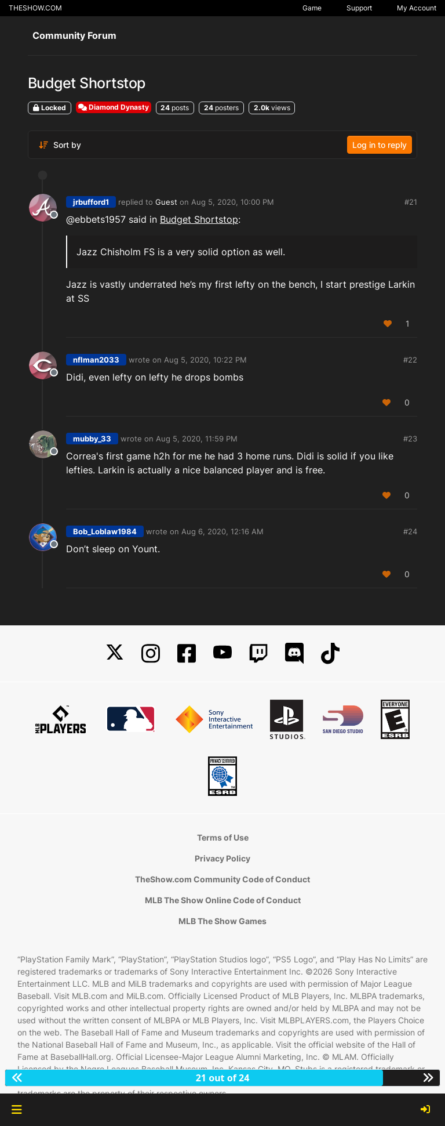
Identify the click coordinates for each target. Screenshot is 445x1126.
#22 (410, 359)
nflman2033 (96, 359)
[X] (114, 653)
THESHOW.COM (35, 7)
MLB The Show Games (222, 921)
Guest (166, 202)
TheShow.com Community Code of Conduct (222, 879)
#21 (410, 202)
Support (359, 7)
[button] (16, 1109)
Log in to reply (379, 145)
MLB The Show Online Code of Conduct (223, 900)
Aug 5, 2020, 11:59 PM (197, 438)
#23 (410, 438)
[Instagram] (150, 653)
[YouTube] (222, 653)
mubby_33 (92, 438)
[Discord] (294, 653)
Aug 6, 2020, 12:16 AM (222, 531)
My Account (416, 7)
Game (312, 7)
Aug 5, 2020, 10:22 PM (205, 359)
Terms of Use (223, 837)
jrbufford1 (91, 202)
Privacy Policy (222, 858)
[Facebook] (186, 653)
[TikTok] (330, 653)
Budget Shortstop (199, 219)
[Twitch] (258, 653)
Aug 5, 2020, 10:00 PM (232, 202)
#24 (410, 531)
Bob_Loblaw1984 (105, 531)
